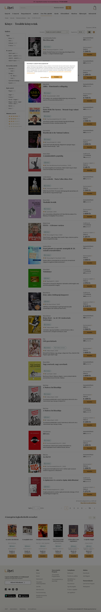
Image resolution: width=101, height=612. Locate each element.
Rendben (56, 77)
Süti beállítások (44, 77)
